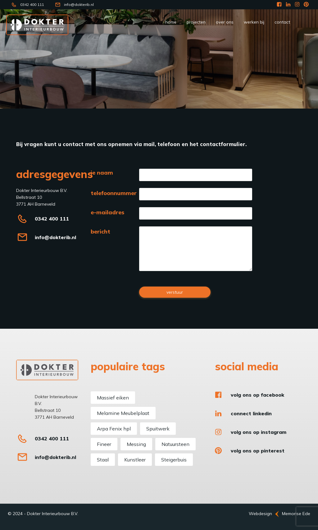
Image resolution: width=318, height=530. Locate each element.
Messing (136, 444)
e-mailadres (107, 212)
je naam (102, 172)
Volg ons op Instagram (258, 432)
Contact (282, 22)
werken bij (254, 22)
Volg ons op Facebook (257, 395)
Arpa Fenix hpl (114, 428)
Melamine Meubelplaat (123, 413)
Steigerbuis (174, 460)
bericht (100, 231)
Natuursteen (175, 444)
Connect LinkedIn (251, 413)
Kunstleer (135, 460)
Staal (103, 460)
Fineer (104, 444)
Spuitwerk (158, 428)
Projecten (196, 22)
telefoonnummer (114, 193)
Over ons (225, 22)
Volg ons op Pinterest (257, 451)
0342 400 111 (32, 4)
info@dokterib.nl (79, 4)
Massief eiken (113, 397)
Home (170, 22)
